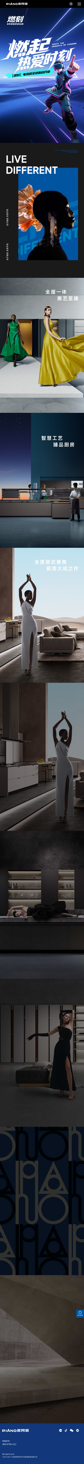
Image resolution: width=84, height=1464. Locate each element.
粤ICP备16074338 (8, 1454)
